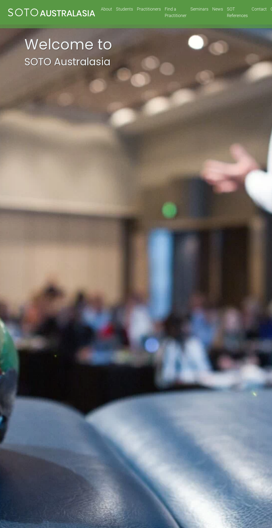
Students (124, 9)
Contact (259, 9)
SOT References (237, 12)
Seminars (199, 9)
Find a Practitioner (176, 12)
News (217, 9)
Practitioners (149, 9)
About (106, 9)
